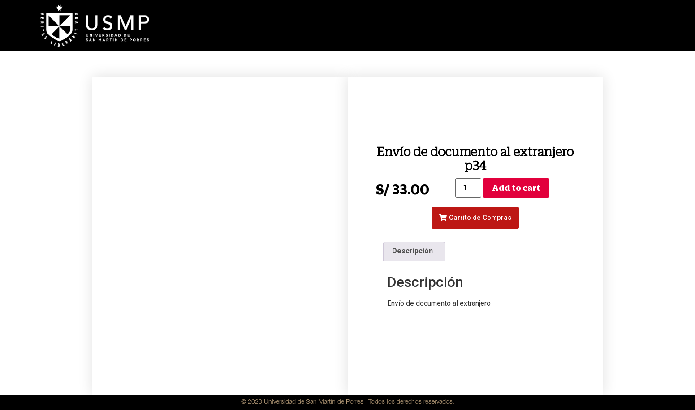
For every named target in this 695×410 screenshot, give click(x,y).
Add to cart (516, 187)
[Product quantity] (468, 188)
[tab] (414, 251)
